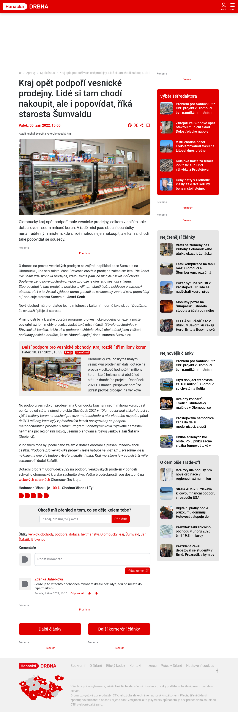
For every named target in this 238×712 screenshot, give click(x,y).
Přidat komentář (137, 570)
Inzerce (151, 666)
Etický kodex (115, 666)
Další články (50, 629)
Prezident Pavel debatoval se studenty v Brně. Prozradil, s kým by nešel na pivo (195, 552)
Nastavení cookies (200, 666)
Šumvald (132, 534)
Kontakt (135, 666)
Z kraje (68, 352)
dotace (74, 534)
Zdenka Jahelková (49, 579)
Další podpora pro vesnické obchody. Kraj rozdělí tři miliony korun (84, 347)
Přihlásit (120, 519)
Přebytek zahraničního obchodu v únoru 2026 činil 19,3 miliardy (193, 531)
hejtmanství (90, 534)
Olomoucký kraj (112, 534)
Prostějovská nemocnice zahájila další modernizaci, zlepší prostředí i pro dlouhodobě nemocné (195, 426)
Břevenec (38, 539)
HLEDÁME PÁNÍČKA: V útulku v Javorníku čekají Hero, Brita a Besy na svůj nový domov (196, 327)
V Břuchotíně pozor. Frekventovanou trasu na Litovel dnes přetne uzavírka (195, 148)
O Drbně (96, 666)
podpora (61, 534)
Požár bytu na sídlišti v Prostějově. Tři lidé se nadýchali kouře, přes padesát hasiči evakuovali (196, 289)
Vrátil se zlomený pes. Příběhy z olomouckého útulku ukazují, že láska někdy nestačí (194, 251)
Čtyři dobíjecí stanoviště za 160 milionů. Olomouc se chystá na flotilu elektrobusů (195, 386)
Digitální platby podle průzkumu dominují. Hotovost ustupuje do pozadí (192, 514)
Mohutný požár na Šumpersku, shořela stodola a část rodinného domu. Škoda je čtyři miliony (195, 310)
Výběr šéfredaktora (178, 96)
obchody (46, 534)
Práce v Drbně (171, 666)
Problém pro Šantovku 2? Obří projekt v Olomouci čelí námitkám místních (195, 108)
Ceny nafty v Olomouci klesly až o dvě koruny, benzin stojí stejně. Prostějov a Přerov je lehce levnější (193, 188)
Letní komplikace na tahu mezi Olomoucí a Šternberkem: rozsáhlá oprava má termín (195, 270)
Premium (84, 253)
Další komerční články (119, 629)
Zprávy (31, 73)
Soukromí (78, 666)
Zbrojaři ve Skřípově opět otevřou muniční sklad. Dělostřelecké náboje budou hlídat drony (195, 129)
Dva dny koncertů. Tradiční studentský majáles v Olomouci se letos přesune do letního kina (194, 407)
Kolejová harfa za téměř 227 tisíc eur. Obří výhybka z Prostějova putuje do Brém (194, 167)
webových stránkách (34, 480)
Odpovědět (77, 593)
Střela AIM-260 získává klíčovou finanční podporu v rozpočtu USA (196, 493)
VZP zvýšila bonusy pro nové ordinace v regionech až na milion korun (194, 476)
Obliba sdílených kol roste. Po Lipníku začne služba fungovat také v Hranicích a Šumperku (194, 443)
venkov (33, 534)
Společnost (47, 73)
